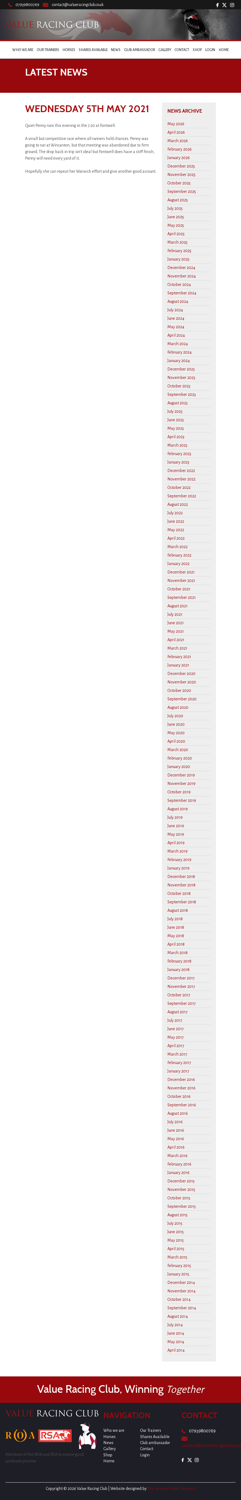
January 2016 (178, 1172)
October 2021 (178, 589)
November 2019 (181, 783)
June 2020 (176, 724)
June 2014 (175, 1333)
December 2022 (181, 470)
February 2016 (179, 1164)
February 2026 (179, 149)
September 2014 (181, 1308)
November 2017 (181, 986)
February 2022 (179, 555)
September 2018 (181, 902)
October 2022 (179, 487)
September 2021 (181, 597)
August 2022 (177, 504)
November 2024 (181, 276)
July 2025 (175, 208)
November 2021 (181, 580)
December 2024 (181, 267)
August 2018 (177, 910)
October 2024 (179, 284)
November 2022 (181, 479)
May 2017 (175, 1037)
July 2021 (174, 614)
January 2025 (178, 259)
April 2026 (176, 132)
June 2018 (175, 927)
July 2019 (175, 817)
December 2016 (181, 1079)
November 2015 (181, 1189)
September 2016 (181, 1105)
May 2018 (175, 936)
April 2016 (176, 1147)
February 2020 (179, 758)
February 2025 (179, 251)
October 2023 (178, 386)
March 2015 (177, 1257)
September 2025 (181, 191)
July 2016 (175, 1122)
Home (224, 50)
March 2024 (177, 344)
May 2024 (175, 327)
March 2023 (177, 445)
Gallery (164, 50)
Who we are (22, 50)
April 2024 (176, 335)
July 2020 (175, 716)
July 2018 (175, 919)
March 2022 (177, 547)
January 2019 (178, 868)
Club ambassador (139, 50)
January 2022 (178, 563)
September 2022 (181, 496)
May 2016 (175, 1139)
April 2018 (176, 944)
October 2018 (179, 893)
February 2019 (179, 859)
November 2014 (181, 1291)
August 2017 (177, 1012)
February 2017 (179, 1062)
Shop (197, 50)
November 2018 (181, 885)
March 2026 (177, 141)
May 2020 (176, 733)
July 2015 (174, 1223)
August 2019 (177, 809)
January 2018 (178, 969)
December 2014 (181, 1282)
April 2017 (175, 1046)
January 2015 (178, 1274)
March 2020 (177, 750)
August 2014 (177, 1316)
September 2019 (181, 800)
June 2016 (175, 1130)
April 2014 (176, 1350)
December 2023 (181, 369)
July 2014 (175, 1325)
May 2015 (175, 1240)
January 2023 (178, 462)
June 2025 (175, 217)
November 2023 (181, 377)
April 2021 (175, 640)
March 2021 (177, 648)
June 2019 (175, 826)
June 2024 (175, 318)
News (115, 50)
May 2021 (175, 631)
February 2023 (179, 454)
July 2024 (175, 310)
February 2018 (179, 961)
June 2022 (175, 521)
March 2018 (177, 953)
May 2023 (175, 428)
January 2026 (178, 158)
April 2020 (176, 741)
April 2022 (176, 538)
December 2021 (181, 572)
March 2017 (177, 1054)
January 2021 (178, 665)
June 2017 (175, 1029)
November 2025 (181, 174)
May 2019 (175, 834)
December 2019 (181, 775)
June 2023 (175, 420)
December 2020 (181, 673)
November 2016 (181, 1088)
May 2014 (175, 1342)
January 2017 (178, 1071)
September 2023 (181, 394)
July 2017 (174, 1020)
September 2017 (181, 1003)
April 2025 (176, 234)
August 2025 (177, 200)
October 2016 (179, 1096)
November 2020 (181, 682)
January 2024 (178, 360)
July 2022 (175, 513)
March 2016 (177, 1156)
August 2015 (177, 1215)
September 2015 (181, 1206)
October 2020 (179, 690)
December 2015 (181, 1181)
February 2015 (179, 1265)
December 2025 (181, 166)
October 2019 (179, 792)
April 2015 (175, 1249)
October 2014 (179, 1299)
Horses (68, 50)
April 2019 (176, 843)
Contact (181, 50)
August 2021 (177, 606)
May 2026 (175, 124)
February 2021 (179, 657)
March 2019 (177, 851)
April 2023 (175, 437)
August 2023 (177, 403)
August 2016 (177, 1113)
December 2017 (181, 978)
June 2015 (175, 1232)
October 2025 (179, 183)
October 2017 (178, 995)
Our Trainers (48, 50)
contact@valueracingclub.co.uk (78, 4)
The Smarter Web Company (171, 1488)
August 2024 (177, 301)
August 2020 (177, 707)
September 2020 (182, 699)
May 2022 (175, 530)
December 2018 (181, 876)
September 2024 (181, 293)
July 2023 (174, 411)
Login (210, 50)
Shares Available (93, 50)
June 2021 (175, 623)
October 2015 (178, 1198)
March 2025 (177, 242)
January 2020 (178, 766)
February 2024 (179, 352)
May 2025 (175, 225)
